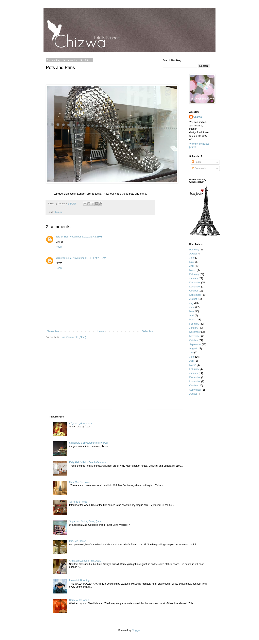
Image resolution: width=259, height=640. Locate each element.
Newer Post (53, 331)
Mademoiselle (64, 258)
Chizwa (197, 116)
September (195, 295)
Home (101, 331)
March (192, 270)
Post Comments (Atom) (73, 337)
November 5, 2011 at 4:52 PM (86, 236)
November (195, 286)
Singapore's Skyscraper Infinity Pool (88, 442)
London (59, 212)
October (193, 290)
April (191, 266)
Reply (59, 246)
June (192, 257)
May (191, 262)
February (194, 249)
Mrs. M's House (77, 541)
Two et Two (62, 236)
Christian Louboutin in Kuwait (85, 560)
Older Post (147, 331)
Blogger (136, 630)
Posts (196, 162)
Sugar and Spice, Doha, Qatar (85, 521)
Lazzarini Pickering (79, 580)
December (195, 282)
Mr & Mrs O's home (79, 482)
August (193, 253)
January (193, 278)
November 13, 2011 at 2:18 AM (89, 258)
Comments (199, 168)
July (191, 303)
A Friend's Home (78, 501)
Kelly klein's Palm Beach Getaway (87, 462)
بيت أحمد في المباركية (80, 423)
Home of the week (79, 600)
